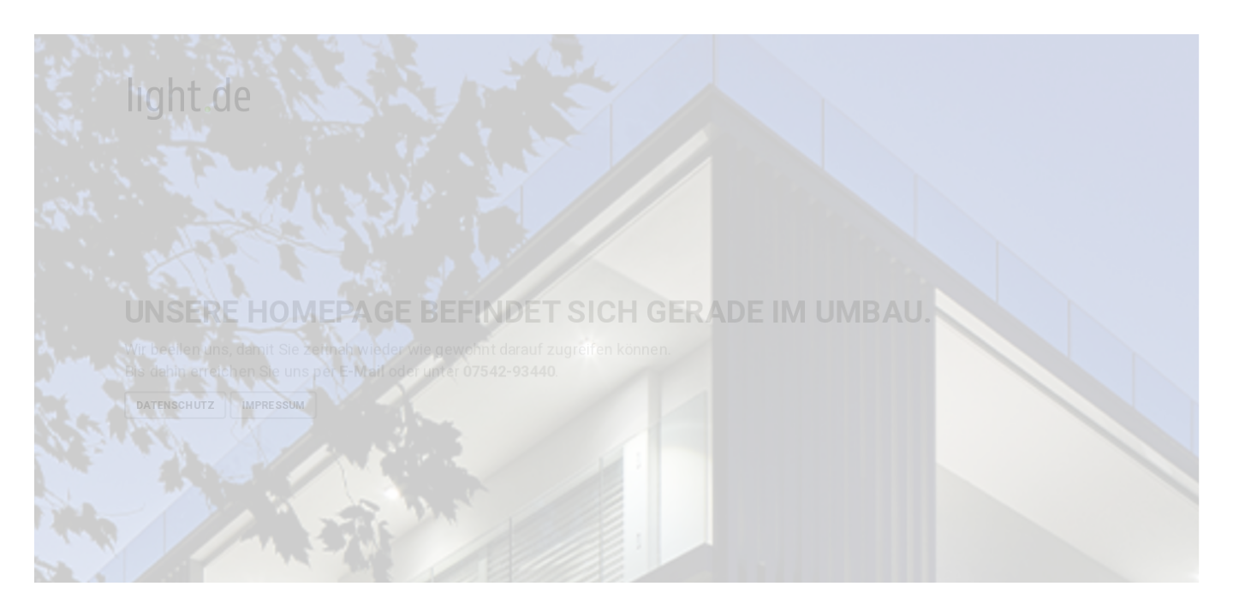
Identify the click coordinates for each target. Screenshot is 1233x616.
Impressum (273, 405)
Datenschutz (175, 405)
